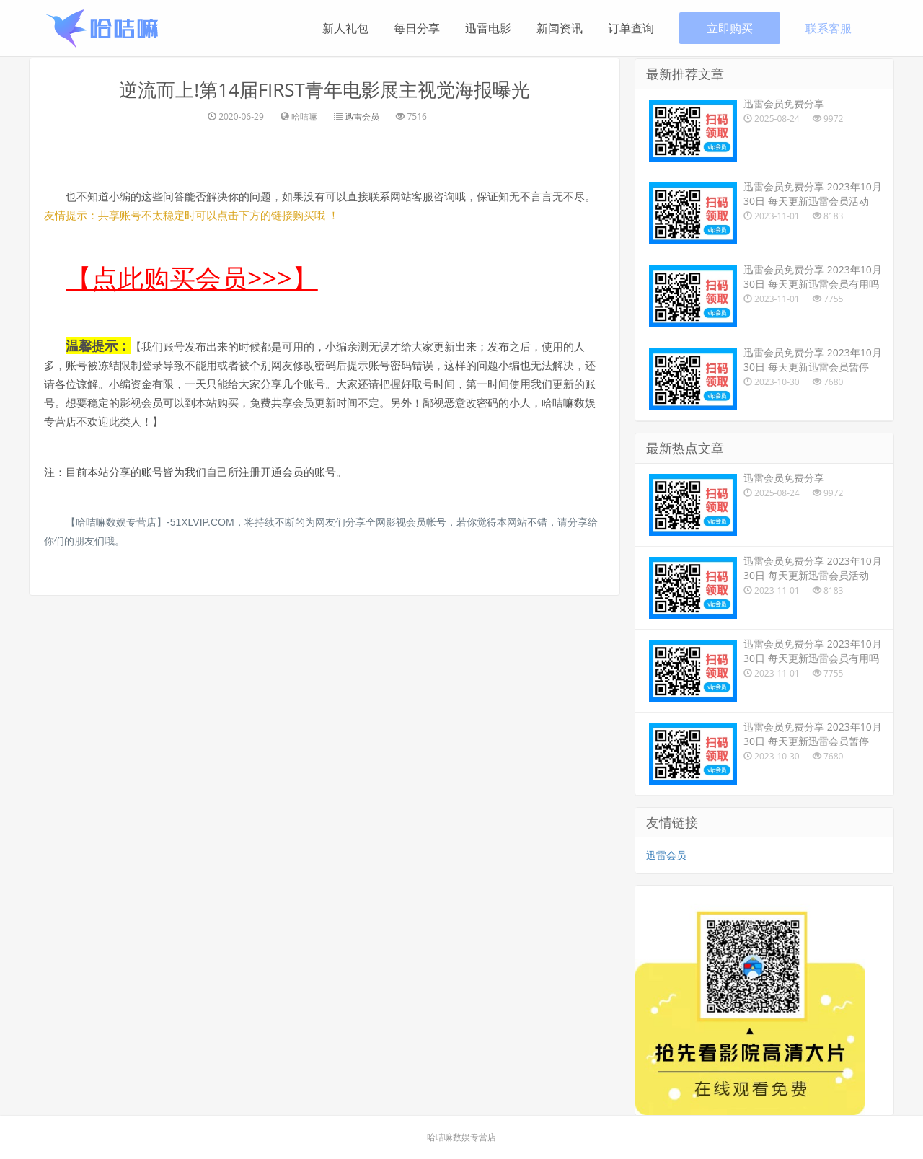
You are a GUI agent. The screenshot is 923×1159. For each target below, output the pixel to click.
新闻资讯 (559, 28)
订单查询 (631, 28)
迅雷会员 (362, 116)
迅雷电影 (488, 28)
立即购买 (730, 28)
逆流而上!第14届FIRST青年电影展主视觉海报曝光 (324, 89)
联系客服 (828, 28)
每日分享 (417, 28)
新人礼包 (345, 28)
